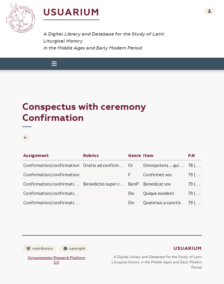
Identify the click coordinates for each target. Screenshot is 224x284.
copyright (74, 248)
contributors (39, 248)
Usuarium (71, 12)
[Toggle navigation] (54, 64)
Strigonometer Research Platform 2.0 (56, 260)
